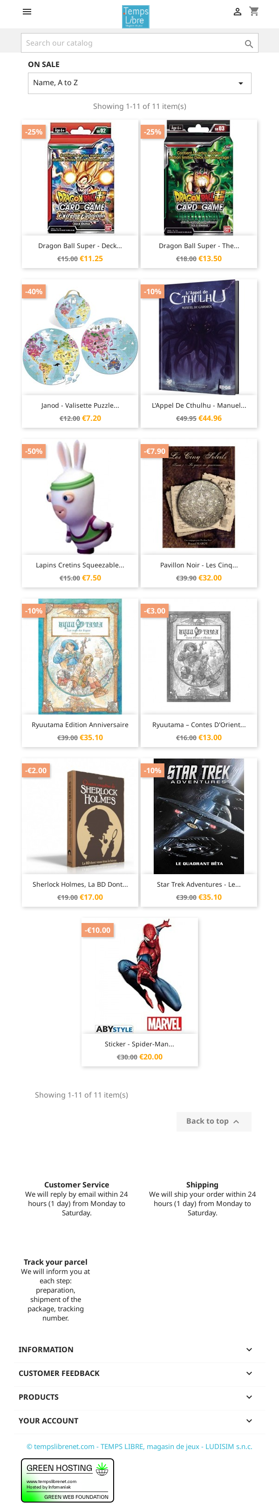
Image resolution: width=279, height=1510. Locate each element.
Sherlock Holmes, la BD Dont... (80, 884)
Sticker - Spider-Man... (139, 1043)
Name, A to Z (139, 83)
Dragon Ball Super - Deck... (80, 245)
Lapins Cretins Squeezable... (80, 564)
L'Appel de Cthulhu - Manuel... (199, 405)
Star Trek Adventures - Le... (199, 884)
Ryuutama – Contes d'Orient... (199, 724)
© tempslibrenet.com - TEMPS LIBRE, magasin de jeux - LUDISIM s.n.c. (139, 1446)
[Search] (140, 43)
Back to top (214, 1121)
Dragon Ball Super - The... (199, 245)
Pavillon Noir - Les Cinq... (199, 564)
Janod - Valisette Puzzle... (80, 405)
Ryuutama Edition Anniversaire (80, 724)
